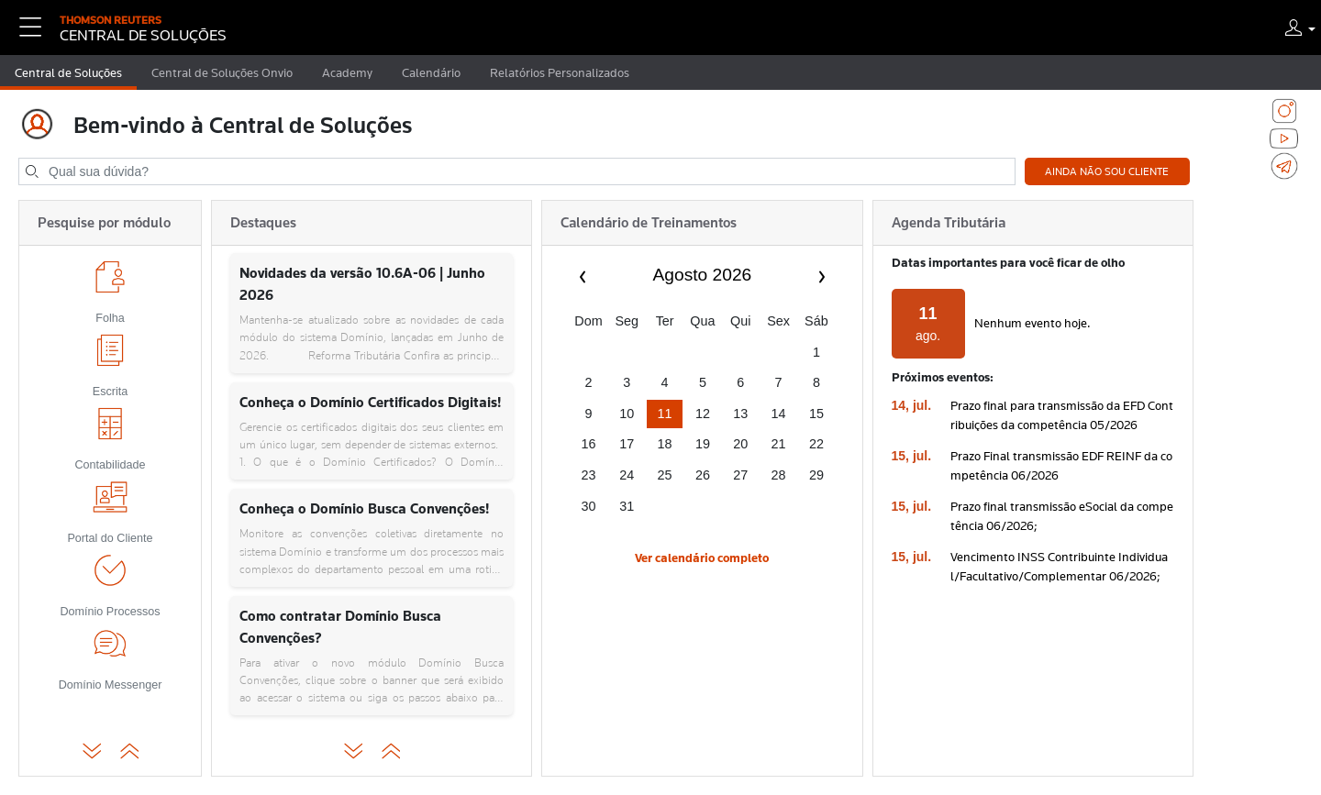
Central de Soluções (68, 72)
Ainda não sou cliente (1107, 171)
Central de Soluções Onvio (222, 72)
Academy (347, 72)
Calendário (431, 72)
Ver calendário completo (702, 557)
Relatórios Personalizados (559, 72)
